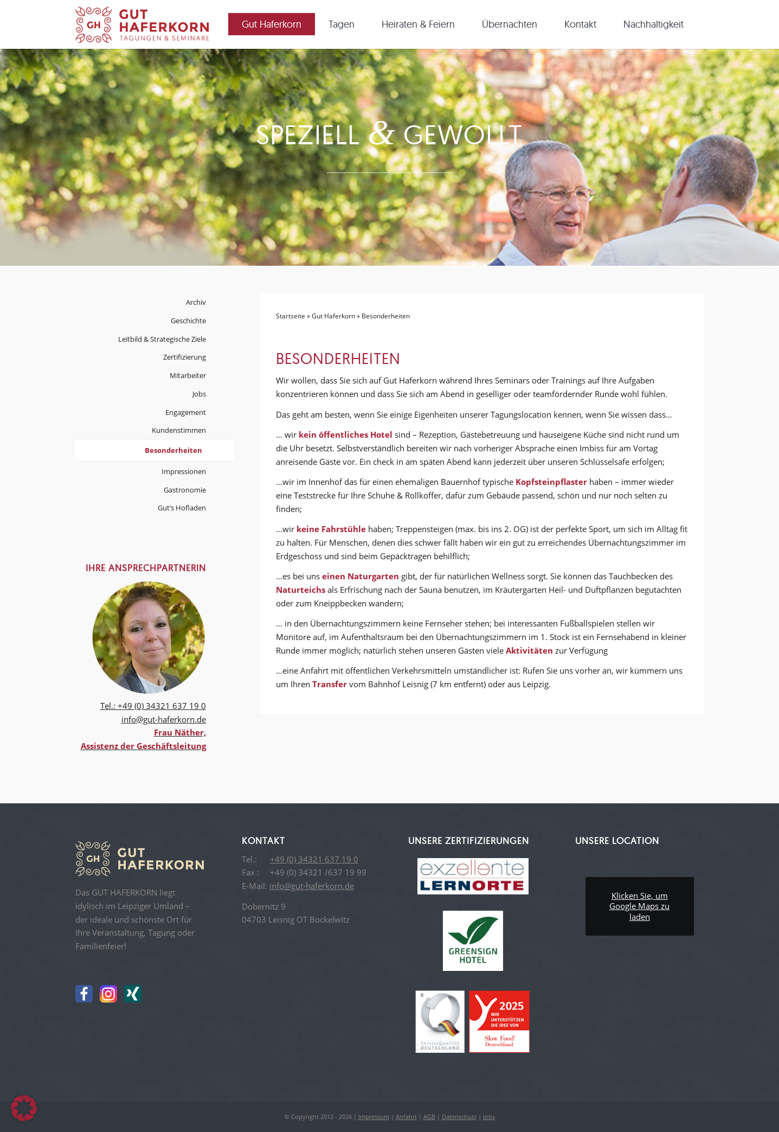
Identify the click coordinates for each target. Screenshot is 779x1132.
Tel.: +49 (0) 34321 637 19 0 (153, 705)
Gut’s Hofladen (182, 508)
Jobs (199, 394)
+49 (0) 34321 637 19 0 (314, 859)
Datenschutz (459, 1116)
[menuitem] (275, 24)
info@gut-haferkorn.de (163, 719)
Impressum (373, 1116)
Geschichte (188, 320)
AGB (429, 1116)
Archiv (196, 302)
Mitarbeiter (188, 375)
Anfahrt (406, 1116)
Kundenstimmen (179, 430)
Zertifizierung (184, 357)
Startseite (290, 316)
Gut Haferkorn (333, 316)
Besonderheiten (173, 450)
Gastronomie (185, 490)
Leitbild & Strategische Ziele (162, 339)
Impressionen (184, 471)
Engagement (185, 412)
